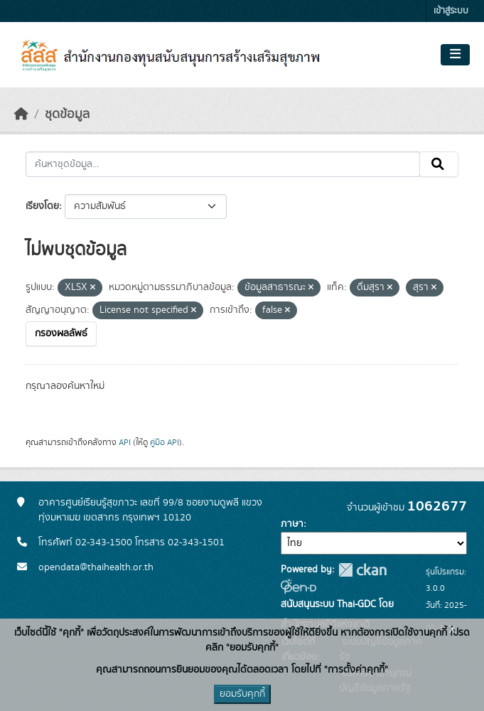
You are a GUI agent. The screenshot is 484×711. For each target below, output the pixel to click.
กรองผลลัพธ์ (61, 333)
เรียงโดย (42, 206)
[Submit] (438, 164)
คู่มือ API (164, 442)
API (125, 442)
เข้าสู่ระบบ (451, 11)
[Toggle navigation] (455, 54)
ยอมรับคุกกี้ (242, 694)
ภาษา (292, 524)
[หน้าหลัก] (21, 114)
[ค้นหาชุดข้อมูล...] (223, 164)
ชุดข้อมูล (67, 114)
